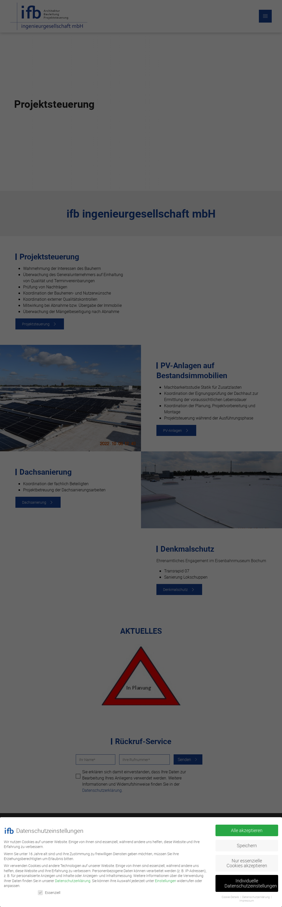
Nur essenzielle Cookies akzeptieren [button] (247, 860)
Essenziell (49, 890)
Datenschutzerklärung (72, 878)
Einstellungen (165, 878)
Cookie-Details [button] (230, 894)
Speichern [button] (247, 843)
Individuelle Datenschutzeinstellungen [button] (250, 881)
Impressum (246, 898)
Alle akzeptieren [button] (246, 828)
